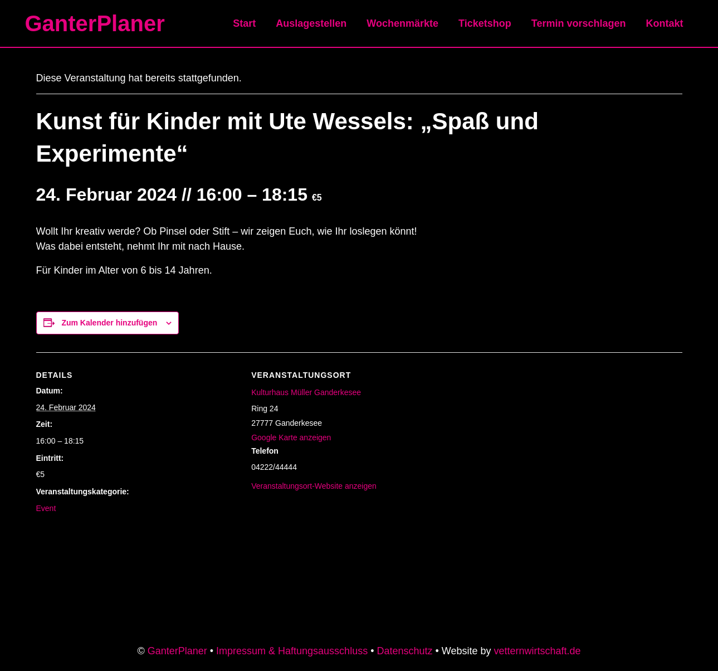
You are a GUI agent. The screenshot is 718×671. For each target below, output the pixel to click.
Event (46, 508)
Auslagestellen (311, 23)
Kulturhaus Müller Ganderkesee (306, 392)
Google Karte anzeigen (291, 437)
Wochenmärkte (402, 23)
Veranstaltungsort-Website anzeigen (314, 486)
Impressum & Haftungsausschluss (292, 651)
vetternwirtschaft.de (537, 651)
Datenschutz (404, 651)
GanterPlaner (95, 23)
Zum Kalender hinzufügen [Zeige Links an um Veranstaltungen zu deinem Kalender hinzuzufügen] (109, 322)
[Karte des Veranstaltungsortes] (567, 429)
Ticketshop (484, 23)
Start (244, 23)
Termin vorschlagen (578, 23)
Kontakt (664, 23)
